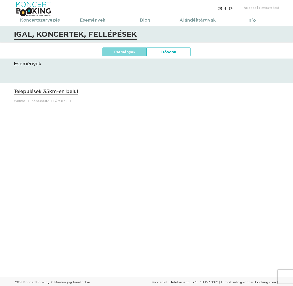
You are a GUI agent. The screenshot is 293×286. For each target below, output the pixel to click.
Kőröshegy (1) (42, 101)
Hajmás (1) (22, 101)
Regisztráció (269, 8)
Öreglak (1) (63, 101)
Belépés (250, 8)
